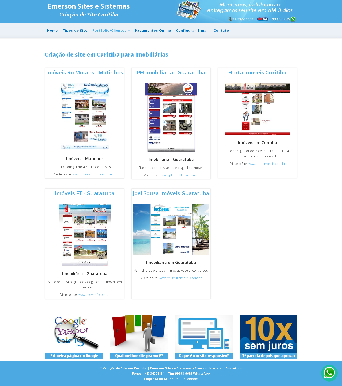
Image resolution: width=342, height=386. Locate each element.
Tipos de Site (75, 30)
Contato (221, 30)
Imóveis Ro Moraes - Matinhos (84, 72)
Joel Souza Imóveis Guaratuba (171, 193)
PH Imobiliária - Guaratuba (171, 72)
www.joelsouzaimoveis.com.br (180, 278)
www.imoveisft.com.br (93, 294)
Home (52, 30)
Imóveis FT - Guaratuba (85, 193)
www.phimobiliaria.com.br (180, 175)
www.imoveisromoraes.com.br (94, 174)
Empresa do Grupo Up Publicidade (171, 379)
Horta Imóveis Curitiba (257, 72)
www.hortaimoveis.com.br (267, 164)
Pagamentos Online (153, 30)
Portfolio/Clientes (109, 30)
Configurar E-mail (192, 30)
